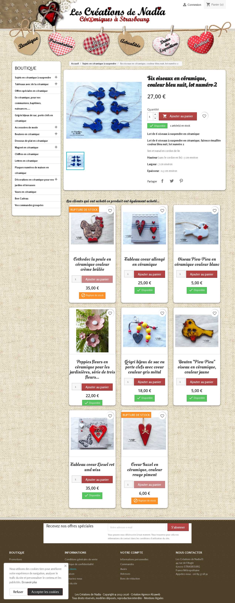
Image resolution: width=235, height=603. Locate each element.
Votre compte (131, 552)
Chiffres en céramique (26, 154)
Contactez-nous (73, 578)
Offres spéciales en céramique (31, 90)
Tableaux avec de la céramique (31, 84)
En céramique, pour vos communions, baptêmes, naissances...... (28, 103)
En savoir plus (29, 582)
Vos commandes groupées (29, 205)
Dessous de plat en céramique (31, 140)
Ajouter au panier (178, 116)
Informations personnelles (134, 559)
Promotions (15, 559)
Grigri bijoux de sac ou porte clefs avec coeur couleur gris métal (144, 367)
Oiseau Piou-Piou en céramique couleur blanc (196, 261)
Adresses (125, 573)
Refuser (18, 592)
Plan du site (71, 583)
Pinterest (181, 181)
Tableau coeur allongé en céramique (144, 261)
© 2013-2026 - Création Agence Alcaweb (137, 594)
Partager (162, 181)
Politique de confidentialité (79, 564)
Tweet (171, 181)
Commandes (127, 564)
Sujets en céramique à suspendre (33, 77)
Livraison (69, 573)
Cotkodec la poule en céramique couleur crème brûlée (92, 264)
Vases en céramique (25, 191)
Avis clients (70, 568)
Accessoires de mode (26, 127)
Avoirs (123, 568)
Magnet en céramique (26, 147)
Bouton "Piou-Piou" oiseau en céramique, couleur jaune (197, 367)
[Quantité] (150, 116)
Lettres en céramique (26, 160)
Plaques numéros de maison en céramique (32, 170)
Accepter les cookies (45, 592)
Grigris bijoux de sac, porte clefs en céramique (34, 118)
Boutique (25, 68)
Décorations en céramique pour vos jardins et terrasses (34, 182)
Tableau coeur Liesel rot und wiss (92, 467)
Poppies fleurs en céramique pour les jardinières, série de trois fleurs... (92, 369)
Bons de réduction (130, 578)
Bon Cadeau (21, 198)
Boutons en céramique (27, 134)
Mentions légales (153, 598)
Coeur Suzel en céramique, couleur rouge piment (144, 469)
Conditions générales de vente (81, 559)
